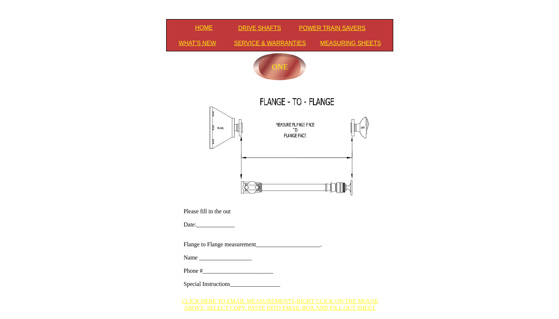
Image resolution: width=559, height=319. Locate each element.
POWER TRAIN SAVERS (332, 28)
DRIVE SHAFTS (259, 28)
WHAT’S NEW (197, 43)
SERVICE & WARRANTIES (270, 43)
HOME (204, 28)
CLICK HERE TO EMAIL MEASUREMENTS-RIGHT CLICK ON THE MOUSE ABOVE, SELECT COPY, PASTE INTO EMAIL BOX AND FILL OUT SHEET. (280, 304)
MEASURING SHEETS (350, 43)
